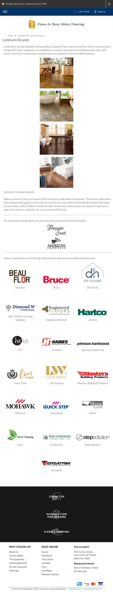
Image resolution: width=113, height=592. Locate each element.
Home (10, 35)
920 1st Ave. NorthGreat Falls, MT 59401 (85, 554)
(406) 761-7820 (82, 558)
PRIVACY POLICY (75, 589)
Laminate (22, 35)
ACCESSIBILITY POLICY (93, 589)
